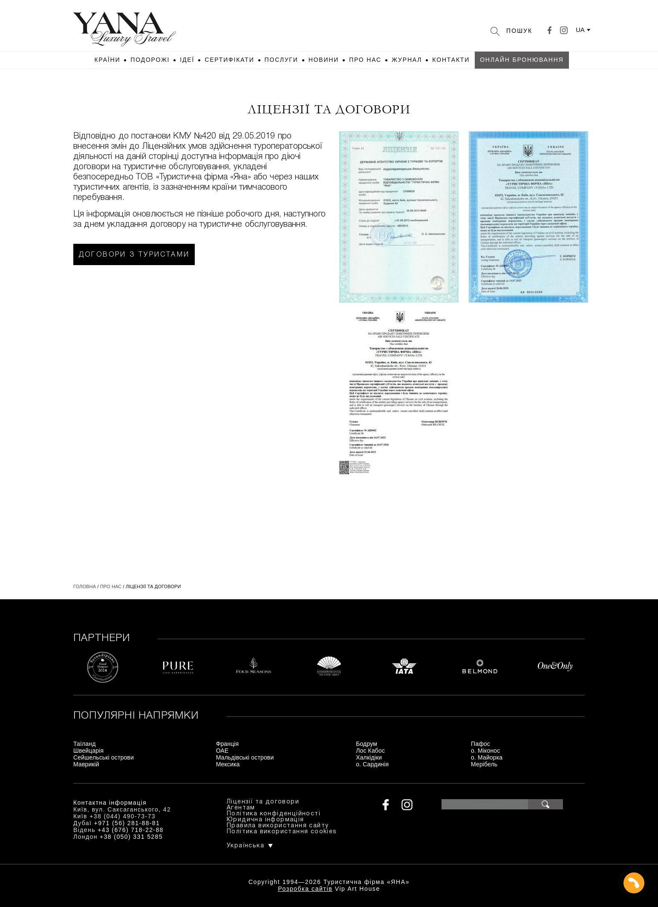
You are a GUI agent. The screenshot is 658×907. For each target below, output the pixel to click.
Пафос (480, 743)
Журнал (407, 59)
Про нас (365, 59)
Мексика (228, 764)
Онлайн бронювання (521, 59)
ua (580, 29)
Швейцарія (88, 750)
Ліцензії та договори (263, 802)
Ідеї (187, 59)
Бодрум (366, 743)
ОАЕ (222, 750)
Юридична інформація (265, 820)
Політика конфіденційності (273, 814)
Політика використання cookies (282, 832)
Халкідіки (369, 757)
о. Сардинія (372, 764)
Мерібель (484, 764)
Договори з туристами (134, 255)
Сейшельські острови (103, 757)
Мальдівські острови (245, 757)
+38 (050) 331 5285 (131, 836)
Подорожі (150, 59)
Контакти (451, 59)
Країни (107, 59)
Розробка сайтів (305, 888)
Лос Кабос (370, 750)
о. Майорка (486, 757)
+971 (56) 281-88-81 (127, 823)
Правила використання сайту (278, 826)
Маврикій (86, 764)
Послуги (281, 59)
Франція (227, 743)
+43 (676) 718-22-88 (131, 829)
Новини (324, 59)
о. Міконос (485, 750)
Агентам (241, 808)
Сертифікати (229, 59)
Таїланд (84, 743)
